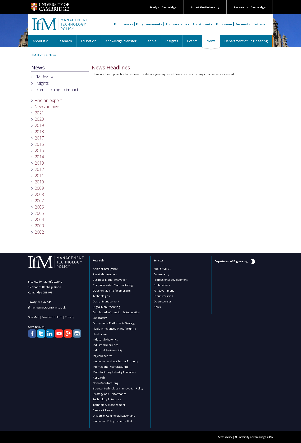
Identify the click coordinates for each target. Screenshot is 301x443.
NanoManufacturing (105, 383)
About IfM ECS (162, 269)
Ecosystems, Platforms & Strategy (114, 323)
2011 (39, 175)
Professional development (170, 280)
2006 (39, 207)
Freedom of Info (52, 317)
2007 (39, 201)
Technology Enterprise (107, 399)
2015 (39, 150)
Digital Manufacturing (106, 307)
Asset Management (105, 274)
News (213, 40)
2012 (39, 169)
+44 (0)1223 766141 (39, 302)
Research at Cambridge (249, 7)
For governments (149, 24)
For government (164, 290)
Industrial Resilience (105, 345)
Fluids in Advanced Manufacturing (114, 328)
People (150, 41)
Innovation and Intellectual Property (115, 361)
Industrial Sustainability (107, 350)
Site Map (33, 317)
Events (192, 41)
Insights (171, 41)
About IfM (40, 41)
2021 (39, 113)
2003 (39, 226)
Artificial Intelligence (105, 269)
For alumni (224, 24)
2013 (39, 163)
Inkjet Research (102, 356)
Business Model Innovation (110, 280)
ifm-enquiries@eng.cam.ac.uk (47, 307)
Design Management (106, 301)
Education (88, 41)
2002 (39, 232)
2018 (39, 131)
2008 (39, 194)
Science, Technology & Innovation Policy (118, 388)
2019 (39, 125)
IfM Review (44, 76)
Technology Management (109, 405)
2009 (39, 188)
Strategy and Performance (109, 394)
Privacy (69, 317)
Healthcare (100, 334)
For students (202, 24)
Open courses (163, 301)
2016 (39, 144)
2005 (39, 213)
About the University (205, 7)
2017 (39, 138)
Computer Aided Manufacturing (113, 285)
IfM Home (38, 55)
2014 (39, 157)
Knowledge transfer (120, 41)
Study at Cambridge (162, 7)
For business (123, 24)
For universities (177, 24)
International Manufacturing (110, 367)
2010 (39, 182)
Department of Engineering (246, 41)
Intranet (260, 24)
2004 (39, 219)
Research (64, 41)
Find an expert (48, 100)
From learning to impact (56, 89)
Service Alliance (103, 410)
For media (243, 24)
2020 (39, 119)
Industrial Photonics (105, 339)
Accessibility (225, 437)
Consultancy (161, 274)
